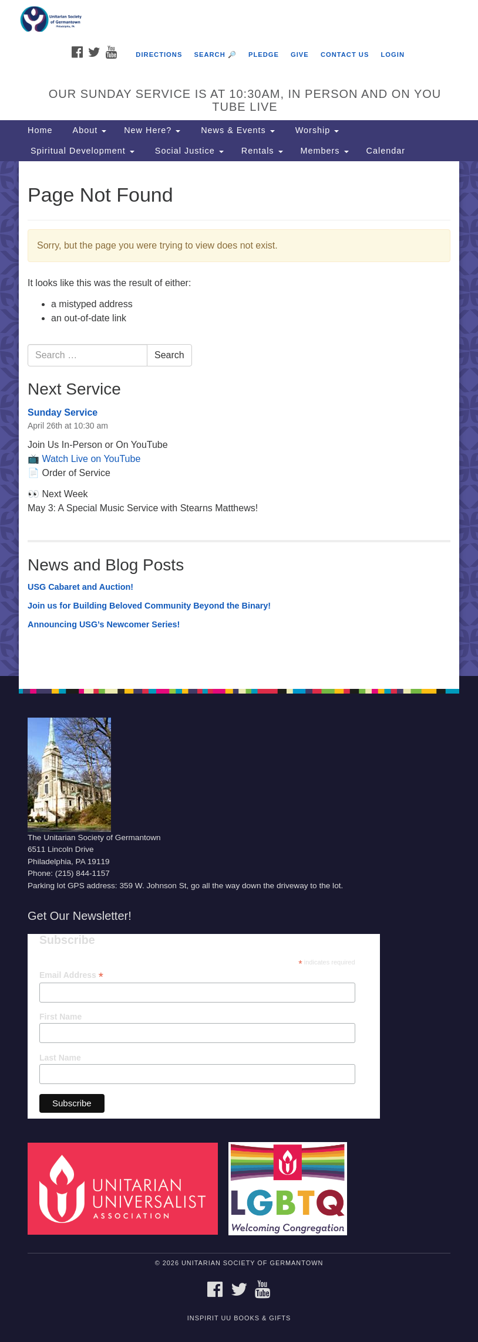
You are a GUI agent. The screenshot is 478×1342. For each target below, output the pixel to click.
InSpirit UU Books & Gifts (239, 1317)
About (88, 130)
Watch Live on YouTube (91, 459)
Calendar (385, 150)
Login (393, 54)
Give (300, 54)
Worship (315, 130)
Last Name (60, 1057)
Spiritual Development (81, 150)
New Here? (152, 130)
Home (40, 130)
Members (325, 150)
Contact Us (345, 54)
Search (169, 355)
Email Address (71, 975)
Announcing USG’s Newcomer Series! (104, 624)
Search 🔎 (215, 54)
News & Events (236, 130)
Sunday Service (62, 412)
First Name (60, 1016)
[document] (239, 418)
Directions (159, 54)
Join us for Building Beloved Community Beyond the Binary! (149, 605)
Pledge (263, 54)
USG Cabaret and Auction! (80, 587)
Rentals (262, 150)
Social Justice (188, 150)
